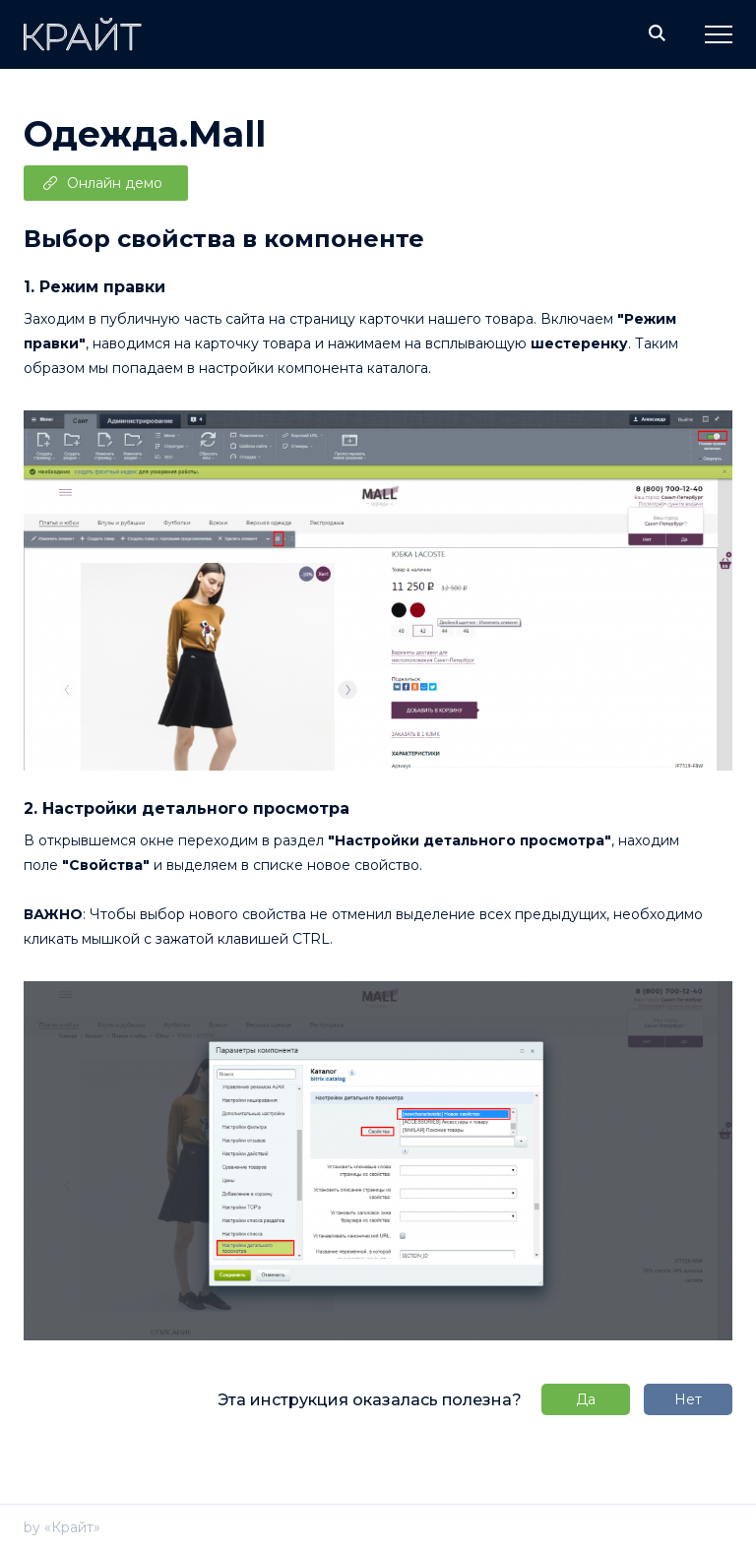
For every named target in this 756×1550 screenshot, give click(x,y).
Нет (688, 1399)
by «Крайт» (62, 1527)
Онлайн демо (114, 183)
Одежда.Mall (145, 133)
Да (585, 1399)
